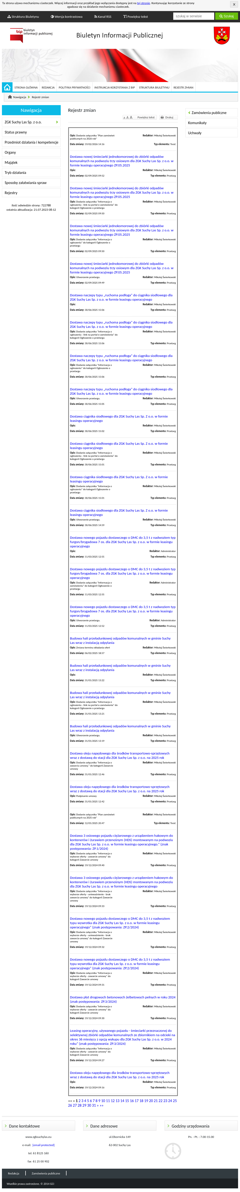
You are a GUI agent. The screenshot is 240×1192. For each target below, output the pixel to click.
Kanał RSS (103, 16)
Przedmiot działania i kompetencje (32, 142)
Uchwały (194, 133)
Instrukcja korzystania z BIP (114, 87)
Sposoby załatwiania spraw (26, 182)
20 (151, 1100)
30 (89, 1105)
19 (146, 1100)
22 (160, 1100)
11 (108, 1100)
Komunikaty (197, 122)
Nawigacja (19, 97)
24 (170, 1100)
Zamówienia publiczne (209, 112)
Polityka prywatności (74, 87)
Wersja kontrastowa (66, 16)
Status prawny (16, 132)
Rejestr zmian (183, 87)
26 (70, 1105)
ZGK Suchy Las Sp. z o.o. (23, 122)
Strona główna (26, 87)
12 (113, 1100)
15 (127, 1100)
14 (122, 1100)
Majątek (11, 162)
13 (117, 1100)
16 (132, 1100)
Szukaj (227, 16)
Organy (10, 152)
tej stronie (143, 3)
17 (137, 1100)
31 (94, 1105)
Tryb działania (15, 172)
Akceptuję (234, 4)
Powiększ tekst (135, 16)
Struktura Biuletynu (23, 16)
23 (165, 1100)
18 (141, 1100)
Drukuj (169, 117)
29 (84, 1105)
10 (103, 1100)
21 (156, 1100)
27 (75, 1105)
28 (79, 1105)
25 (175, 1100)
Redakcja (48, 87)
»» (101, 1105)
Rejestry (11, 192)
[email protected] (44, 1145)
